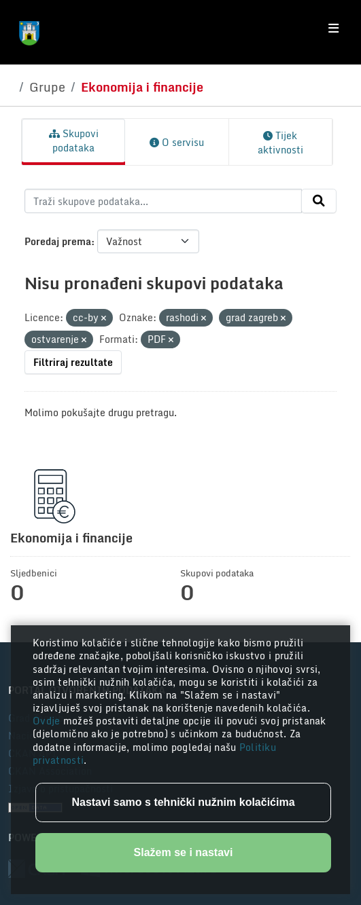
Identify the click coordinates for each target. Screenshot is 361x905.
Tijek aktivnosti (280, 143)
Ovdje (48, 720)
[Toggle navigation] (333, 28)
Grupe (47, 86)
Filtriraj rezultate (73, 362)
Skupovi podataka (74, 140)
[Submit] (319, 201)
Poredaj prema (57, 241)
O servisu (177, 142)
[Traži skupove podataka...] (163, 201)
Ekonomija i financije (142, 86)
